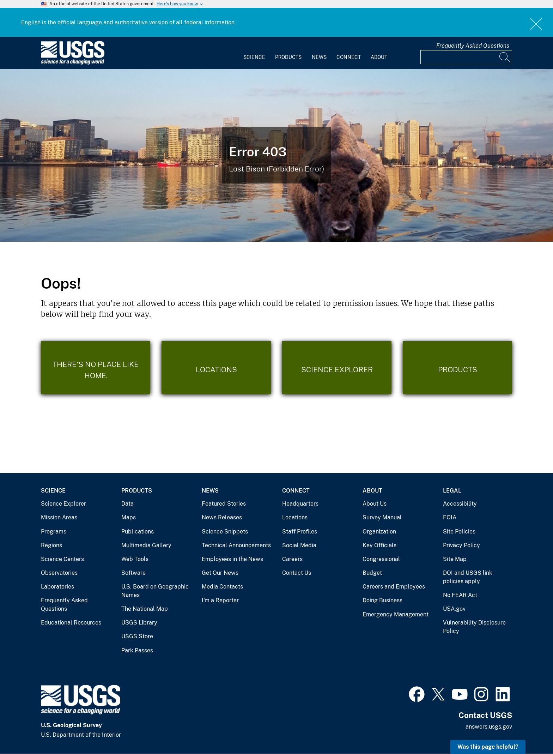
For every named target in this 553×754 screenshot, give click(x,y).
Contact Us (296, 572)
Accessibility (460, 503)
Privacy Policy (461, 545)
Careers (292, 559)
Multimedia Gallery (146, 545)
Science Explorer (63, 503)
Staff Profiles (299, 531)
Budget (372, 572)
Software (133, 572)
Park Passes (137, 650)
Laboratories (57, 586)
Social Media (299, 545)
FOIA (449, 517)
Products (288, 57)
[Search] (505, 57)
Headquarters (300, 503)
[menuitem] (254, 53)
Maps (128, 517)
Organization (379, 531)
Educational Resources (71, 622)
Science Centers (62, 559)
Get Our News (220, 572)
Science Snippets (225, 531)
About (379, 57)
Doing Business (382, 600)
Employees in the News (232, 559)
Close (536, 24)
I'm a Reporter (220, 600)
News (319, 57)
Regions (51, 545)
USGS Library (139, 622)
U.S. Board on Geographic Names (155, 590)
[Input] (466, 57)
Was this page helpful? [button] (487, 746)
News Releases (222, 517)
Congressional (381, 559)
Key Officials (379, 545)
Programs (53, 531)
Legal (452, 490)
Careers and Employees (394, 586)
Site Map (455, 559)
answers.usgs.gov (489, 726)
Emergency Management (396, 614)
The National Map (144, 608)
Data (127, 503)
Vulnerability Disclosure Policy (474, 626)
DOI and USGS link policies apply (467, 577)
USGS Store (137, 636)
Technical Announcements (236, 545)
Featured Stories (224, 503)
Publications (137, 531)
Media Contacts (222, 586)
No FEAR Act (460, 595)
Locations (295, 517)
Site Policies (459, 531)
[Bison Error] (276, 155)
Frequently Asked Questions (472, 45)
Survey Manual (382, 517)
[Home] (72, 63)
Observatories (59, 572)
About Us (375, 503)
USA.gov (454, 608)
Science (254, 57)
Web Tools (134, 559)
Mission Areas (59, 517)
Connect (348, 57)
